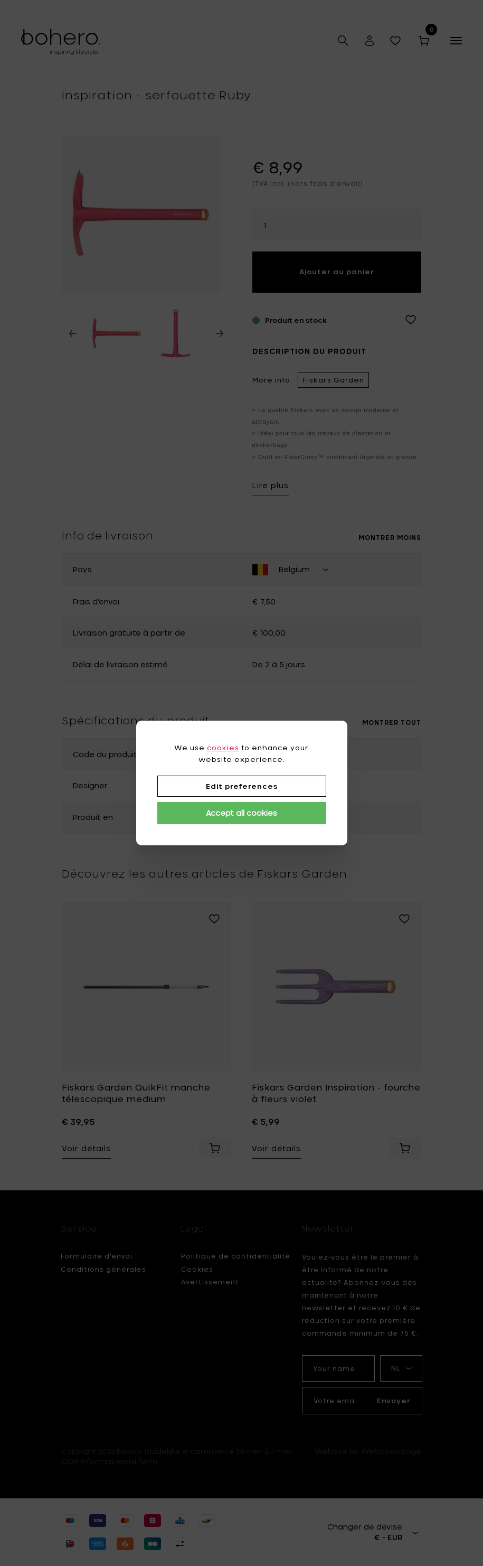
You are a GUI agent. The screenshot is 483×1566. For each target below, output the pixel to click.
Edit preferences (242, 786)
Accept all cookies (241, 812)
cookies (223, 747)
